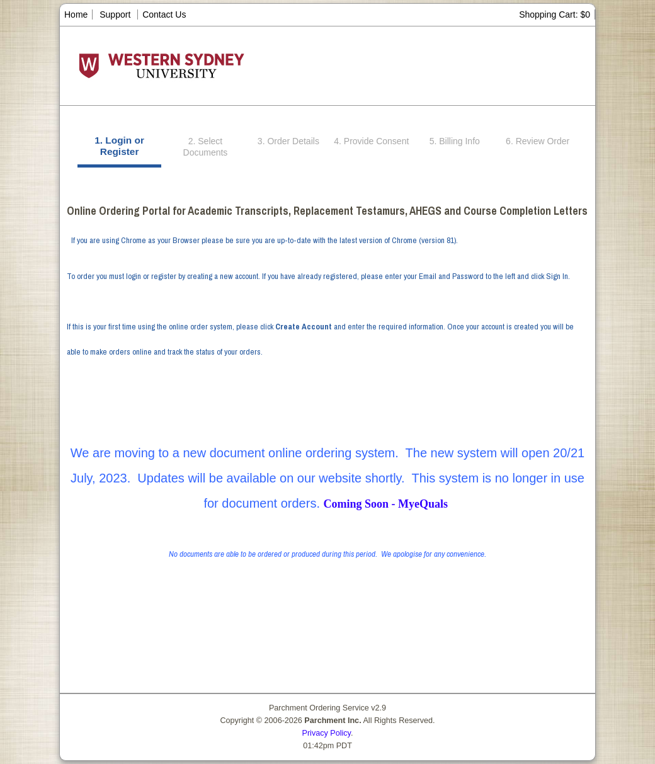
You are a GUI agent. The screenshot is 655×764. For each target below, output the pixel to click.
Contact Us (164, 14)
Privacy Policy (326, 733)
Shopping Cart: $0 (554, 14)
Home (76, 14)
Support (115, 14)
